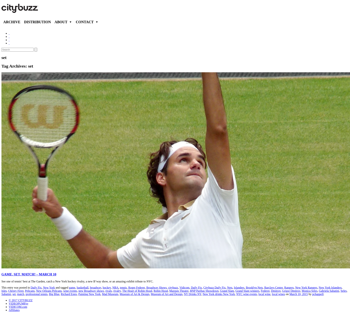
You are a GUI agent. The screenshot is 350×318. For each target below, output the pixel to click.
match (20, 294)
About (60, 22)
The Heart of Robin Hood (137, 290)
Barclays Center (273, 287)
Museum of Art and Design (166, 294)
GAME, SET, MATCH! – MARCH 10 (28, 274)
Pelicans (30, 290)
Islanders (239, 287)
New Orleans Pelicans (49, 290)
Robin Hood (161, 290)
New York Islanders (330, 287)
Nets (229, 287)
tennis (123, 287)
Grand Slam (227, 290)
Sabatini (6, 294)
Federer (265, 290)
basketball (83, 287)
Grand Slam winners (247, 290)
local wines (278, 294)
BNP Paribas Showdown (204, 290)
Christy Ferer (15, 290)
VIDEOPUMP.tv (18, 303)
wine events (70, 290)
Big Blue (54, 294)
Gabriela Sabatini (329, 290)
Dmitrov (276, 290)
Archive (11, 22)
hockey (107, 287)
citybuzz (173, 287)
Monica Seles (310, 290)
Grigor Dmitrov (291, 290)
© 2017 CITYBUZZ (20, 300)
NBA (115, 287)
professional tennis (36, 294)
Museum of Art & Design (134, 294)
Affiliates (14, 310)
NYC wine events (246, 294)
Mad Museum (110, 294)
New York (49, 287)
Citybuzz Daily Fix (214, 287)
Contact (85, 22)
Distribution (37, 22)
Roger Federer (136, 287)
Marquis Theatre (179, 290)
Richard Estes (69, 294)
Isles (4, 290)
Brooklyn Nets (254, 287)
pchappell (317, 294)
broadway (95, 287)
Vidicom (184, 287)
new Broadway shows (91, 290)
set (14, 294)
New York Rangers (306, 287)
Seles (344, 290)
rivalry (117, 290)
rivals (108, 290)
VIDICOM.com (18, 306)
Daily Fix (36, 287)
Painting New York (89, 294)
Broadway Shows (156, 287)
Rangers (289, 287)
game (72, 287)
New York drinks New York (219, 294)
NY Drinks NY (192, 294)
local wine (264, 294)
